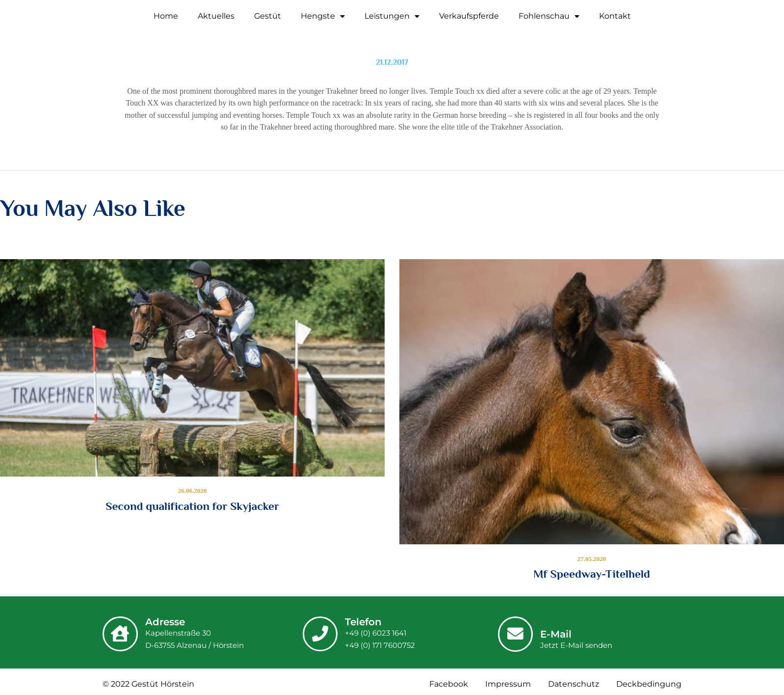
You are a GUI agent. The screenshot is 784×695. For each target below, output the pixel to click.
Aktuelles (216, 16)
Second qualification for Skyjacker (192, 506)
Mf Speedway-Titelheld (591, 574)
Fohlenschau (549, 16)
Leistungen (392, 16)
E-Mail (558, 635)
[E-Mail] (516, 633)
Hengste (323, 16)
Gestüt (267, 16)
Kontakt (615, 16)
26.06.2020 (192, 491)
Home (166, 16)
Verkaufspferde (469, 16)
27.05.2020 (591, 558)
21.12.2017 (392, 62)
